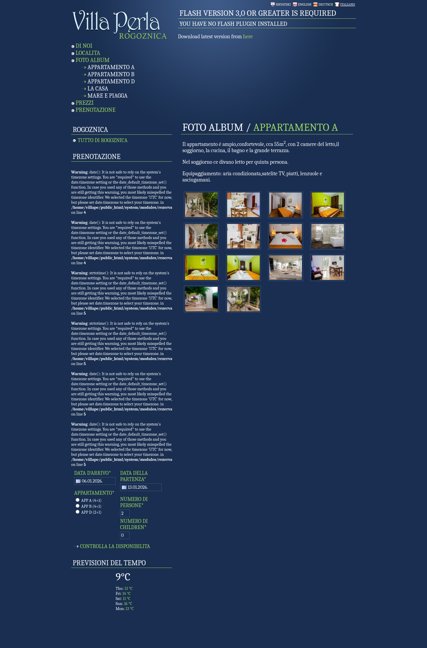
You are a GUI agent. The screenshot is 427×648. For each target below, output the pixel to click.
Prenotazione (95, 109)
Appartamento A (111, 67)
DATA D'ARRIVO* (92, 473)
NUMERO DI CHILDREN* (134, 524)
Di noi (84, 45)
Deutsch (325, 4)
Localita (88, 53)
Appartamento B (110, 74)
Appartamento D (111, 81)
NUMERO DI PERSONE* (134, 502)
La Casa (97, 88)
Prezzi (85, 102)
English (304, 4)
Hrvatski (283, 4)
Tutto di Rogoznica (103, 141)
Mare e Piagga (107, 95)
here (248, 37)
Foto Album (92, 60)
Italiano (347, 4)
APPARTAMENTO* (94, 493)
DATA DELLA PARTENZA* (134, 476)
